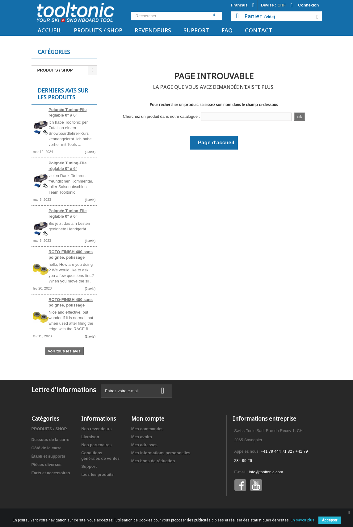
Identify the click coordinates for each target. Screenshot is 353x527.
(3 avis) (90, 152)
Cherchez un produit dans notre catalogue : (161, 116)
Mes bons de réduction (153, 461)
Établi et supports (48, 456)
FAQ (227, 30)
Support (196, 30)
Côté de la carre (47, 448)
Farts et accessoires (51, 473)
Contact (258, 30)
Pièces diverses (47, 464)
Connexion (308, 5)
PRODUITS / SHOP (98, 30)
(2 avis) (90, 288)
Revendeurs (153, 30)
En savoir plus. (303, 520)
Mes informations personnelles (160, 453)
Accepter (329, 520)
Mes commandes (147, 428)
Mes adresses (144, 445)
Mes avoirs (141, 436)
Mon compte (147, 418)
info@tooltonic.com (266, 472)
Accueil (49, 30)
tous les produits (97, 474)
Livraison (90, 436)
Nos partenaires (96, 445)
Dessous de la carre (50, 439)
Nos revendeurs (96, 428)
